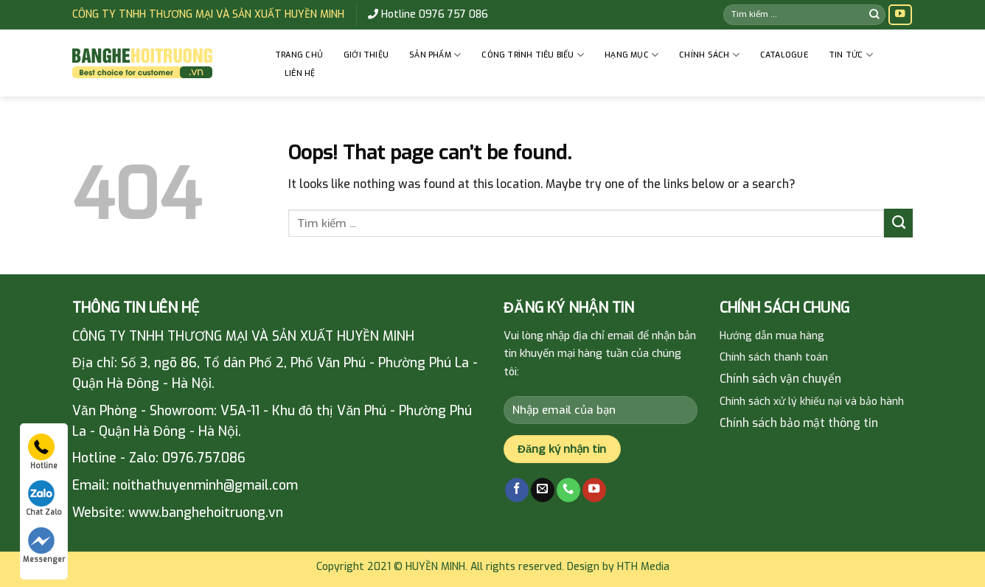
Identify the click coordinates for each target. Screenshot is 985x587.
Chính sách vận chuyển (780, 378)
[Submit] (874, 14)
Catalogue (784, 54)
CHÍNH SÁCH (709, 55)
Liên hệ (300, 73)
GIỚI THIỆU (366, 54)
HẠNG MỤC (631, 55)
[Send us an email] (542, 490)
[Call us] (568, 490)
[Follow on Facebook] (517, 490)
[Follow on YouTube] (900, 15)
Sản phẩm (435, 55)
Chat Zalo (44, 498)
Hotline (43, 452)
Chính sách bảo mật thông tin (799, 423)
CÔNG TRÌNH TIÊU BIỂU (532, 55)
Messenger (44, 545)
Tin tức (851, 55)
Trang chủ (299, 54)
